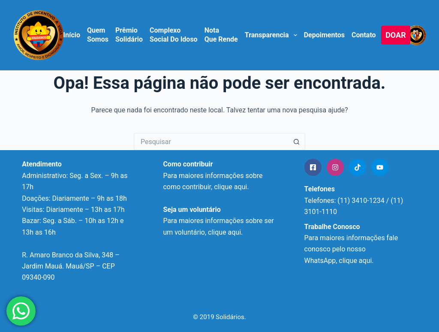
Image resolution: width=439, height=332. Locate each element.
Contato (364, 35)
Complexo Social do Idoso (174, 34)
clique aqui (224, 232)
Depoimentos (324, 35)
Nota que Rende (221, 34)
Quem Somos (97, 34)
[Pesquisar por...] (211, 141)
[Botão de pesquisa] (296, 141)
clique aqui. (231, 187)
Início (71, 35)
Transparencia (271, 35)
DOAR (395, 34)
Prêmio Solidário (129, 34)
